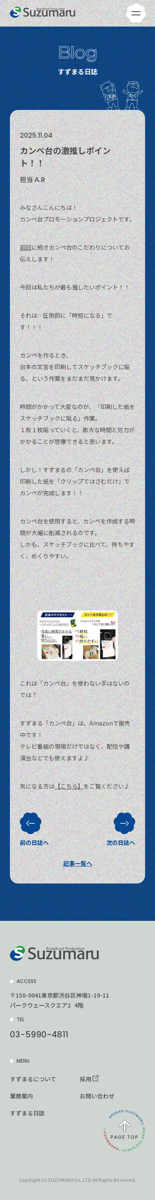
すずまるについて (33, 1079)
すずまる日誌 (27, 1113)
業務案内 (21, 1096)
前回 (25, 247)
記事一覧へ (77, 863)
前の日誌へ (34, 825)
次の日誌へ (120, 825)
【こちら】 (69, 786)
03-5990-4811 (39, 1034)
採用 (85, 1079)
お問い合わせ (97, 1096)
